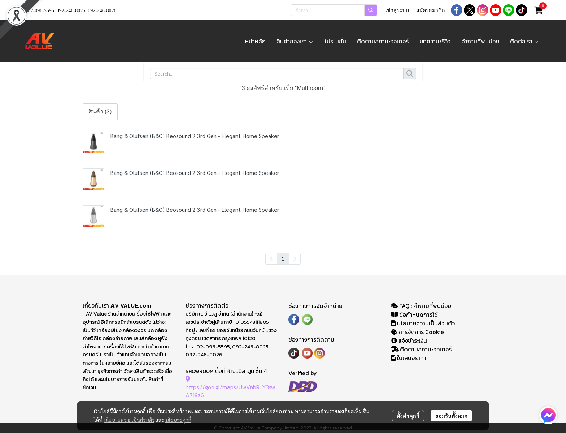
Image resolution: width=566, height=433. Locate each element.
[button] (334, 10)
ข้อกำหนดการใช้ (414, 314)
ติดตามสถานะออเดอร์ (421, 349)
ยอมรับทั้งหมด (451, 415)
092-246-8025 (71, 10)
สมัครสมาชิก (430, 10)
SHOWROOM (200, 371)
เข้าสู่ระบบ (397, 10)
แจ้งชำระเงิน (409, 340)
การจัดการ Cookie (417, 331)
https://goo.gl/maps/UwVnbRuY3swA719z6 (230, 386)
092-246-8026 (102, 10)
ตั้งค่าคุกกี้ (408, 415)
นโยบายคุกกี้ (178, 419)
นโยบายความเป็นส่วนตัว (129, 419)
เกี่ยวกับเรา (96, 305)
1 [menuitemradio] (283, 258)
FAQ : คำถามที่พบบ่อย (422, 305)
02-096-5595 (41, 10)
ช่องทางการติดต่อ (207, 305)
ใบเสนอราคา (408, 357)
